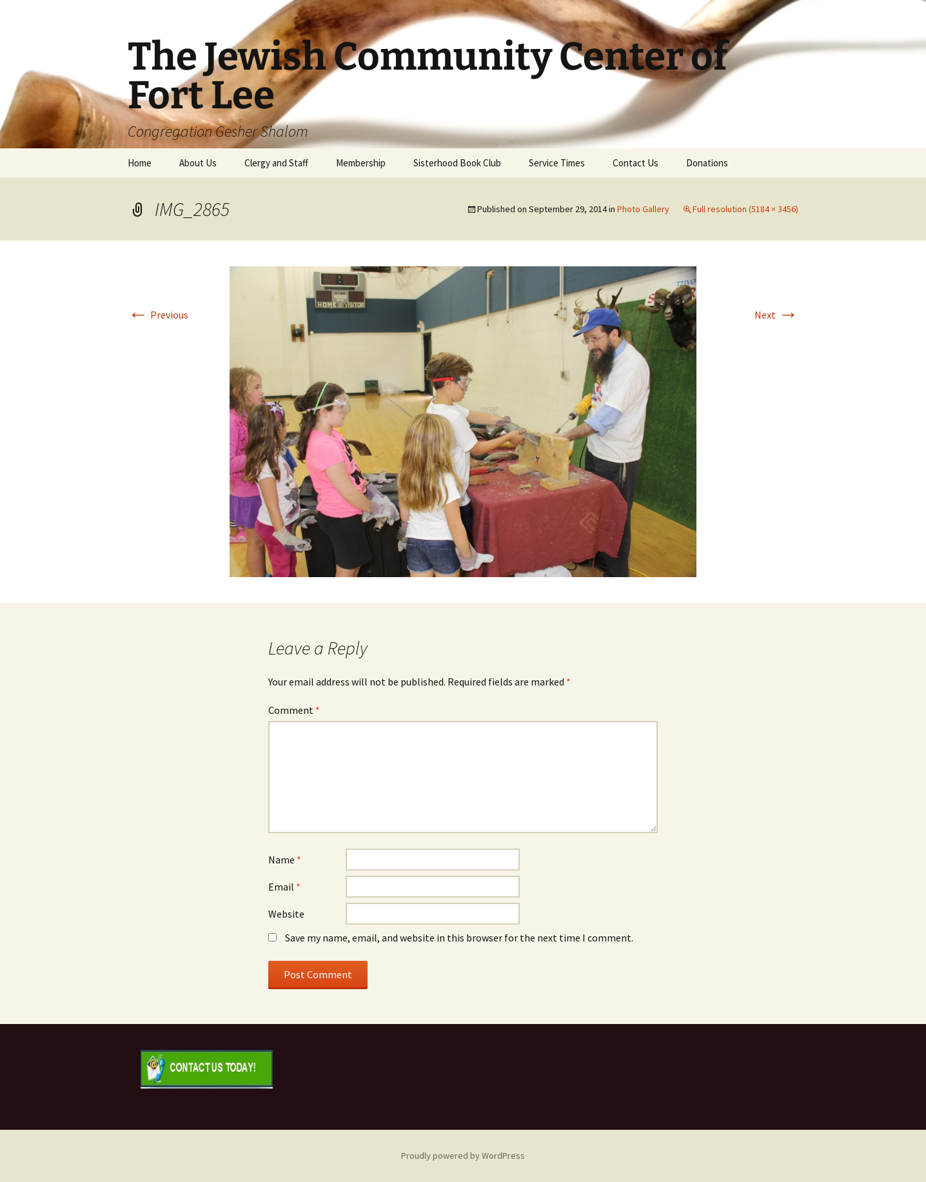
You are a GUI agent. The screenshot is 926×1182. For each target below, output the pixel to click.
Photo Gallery (643, 209)
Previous (158, 314)
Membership (361, 163)
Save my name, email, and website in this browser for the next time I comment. (459, 937)
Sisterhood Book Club (457, 163)
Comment (294, 710)
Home (140, 163)
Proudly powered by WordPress (463, 1155)
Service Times (557, 163)
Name (284, 859)
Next (776, 314)
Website (286, 913)
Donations (707, 163)
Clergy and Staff (276, 163)
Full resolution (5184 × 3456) (745, 209)
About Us (198, 163)
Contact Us (635, 163)
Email (284, 886)
